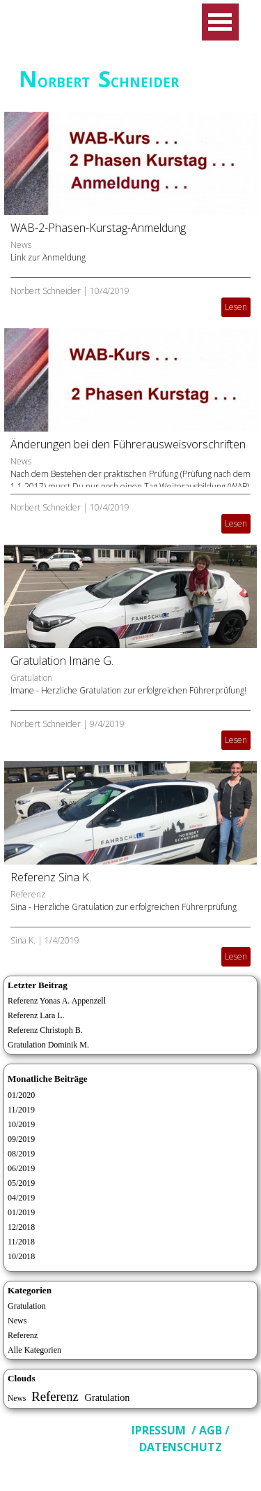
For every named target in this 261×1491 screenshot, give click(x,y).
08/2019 (21, 1154)
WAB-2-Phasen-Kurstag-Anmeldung (98, 227)
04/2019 (21, 1198)
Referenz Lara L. (36, 1015)
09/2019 (21, 1139)
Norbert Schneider (45, 291)
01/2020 (21, 1095)
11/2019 (21, 1110)
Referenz (27, 894)
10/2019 (21, 1124)
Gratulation (31, 678)
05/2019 (21, 1183)
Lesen (236, 307)
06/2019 (21, 1168)
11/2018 (21, 1242)
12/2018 (21, 1227)
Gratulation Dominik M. (48, 1045)
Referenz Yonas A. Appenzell (57, 1001)
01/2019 (21, 1212)
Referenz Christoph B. (45, 1030)
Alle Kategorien (34, 1350)
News (20, 245)
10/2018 (21, 1256)
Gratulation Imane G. (61, 660)
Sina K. (22, 940)
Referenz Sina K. (50, 877)
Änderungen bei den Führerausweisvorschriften (128, 444)
